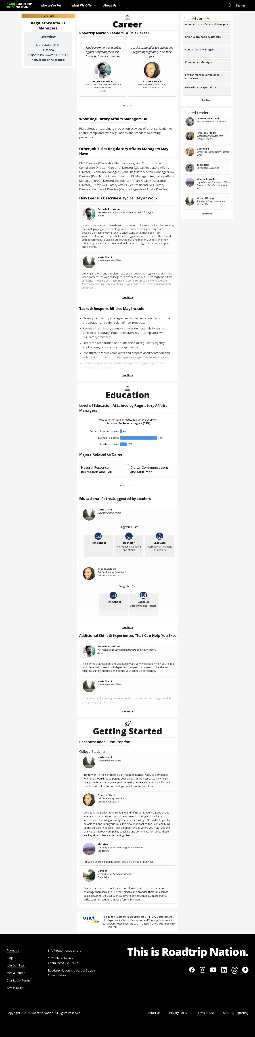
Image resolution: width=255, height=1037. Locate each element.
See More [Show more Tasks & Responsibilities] (127, 375)
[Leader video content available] (89, 213)
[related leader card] (207, 121)
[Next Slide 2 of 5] (139, 485)
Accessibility (15, 988)
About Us (13, 950)
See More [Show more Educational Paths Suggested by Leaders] (127, 627)
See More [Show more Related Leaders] (207, 213)
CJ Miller (102, 870)
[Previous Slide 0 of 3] (118, 105)
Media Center (16, 973)
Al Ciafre (102, 844)
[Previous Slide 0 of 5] (115, 485)
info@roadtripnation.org (64, 951)
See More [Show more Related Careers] (207, 100)
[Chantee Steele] (89, 573)
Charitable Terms (18, 980)
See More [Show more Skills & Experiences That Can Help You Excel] (127, 711)
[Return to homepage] (19, 5)
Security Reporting (235, 1013)
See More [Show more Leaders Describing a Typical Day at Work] (127, 297)
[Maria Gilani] (89, 261)
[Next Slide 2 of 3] (136, 105)
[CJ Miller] (89, 875)
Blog (10, 958)
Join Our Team (16, 965)
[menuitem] (53, 5)
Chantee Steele (106, 568)
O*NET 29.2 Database (156, 916)
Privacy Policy (178, 1013)
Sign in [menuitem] (240, 5)
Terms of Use (205, 1013)
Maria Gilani (104, 257)
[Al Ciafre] (89, 849)
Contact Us (153, 1013)
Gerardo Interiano (108, 209)
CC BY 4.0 (138, 923)
